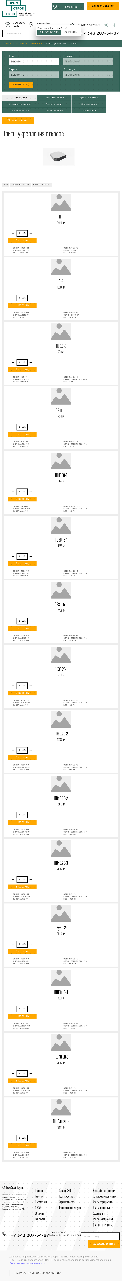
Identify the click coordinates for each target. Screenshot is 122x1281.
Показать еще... (18, 120)
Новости (39, 1196)
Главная (6, 44)
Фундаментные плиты (19, 104)
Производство (66, 1196)
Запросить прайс (19, 24)
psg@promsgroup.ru (89, 25)
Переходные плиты (19, 110)
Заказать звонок (103, 6)
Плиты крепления (54, 110)
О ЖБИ (38, 1208)
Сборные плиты (100, 1214)
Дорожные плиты (89, 98)
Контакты (40, 1219)
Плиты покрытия (54, 104)
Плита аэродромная (103, 1219)
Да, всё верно (49, 32)
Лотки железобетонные (104, 1196)
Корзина (71, 7)
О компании (41, 1202)
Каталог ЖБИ (65, 1191)
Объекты (39, 1214)
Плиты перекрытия (54, 98)
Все (6, 185)
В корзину (22, 240)
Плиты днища (89, 110)
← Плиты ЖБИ (19, 98)
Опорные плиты (89, 104)
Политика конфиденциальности (27, 1263)
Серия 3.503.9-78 (20, 185)
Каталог (20, 44)
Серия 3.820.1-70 (41, 185)
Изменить (70, 32)
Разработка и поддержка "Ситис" (37, 1273)
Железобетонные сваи (104, 1191)
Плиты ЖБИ (35, 44)
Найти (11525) (21, 85)
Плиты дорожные (101, 1208)
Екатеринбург (43, 23)
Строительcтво (66, 1202)
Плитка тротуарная (102, 1225)
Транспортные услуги (70, 1208)
